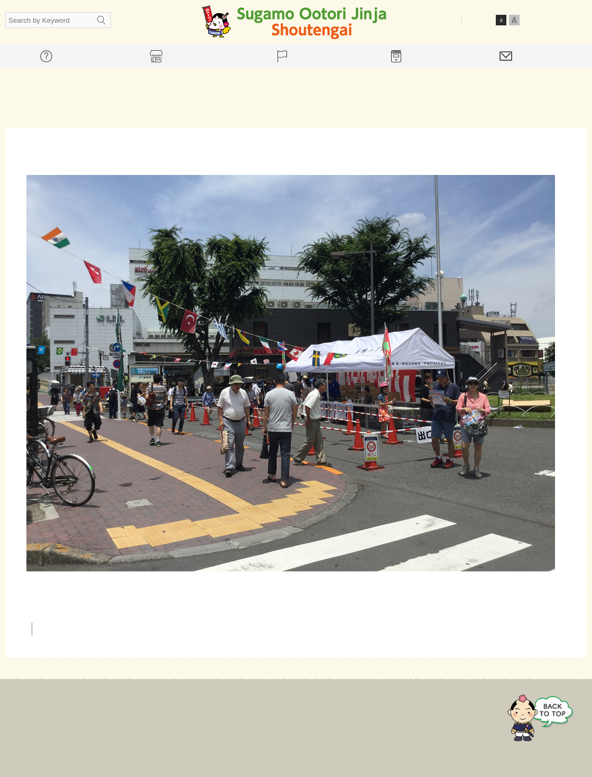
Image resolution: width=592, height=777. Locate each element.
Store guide (266, 715)
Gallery (366, 715)
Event (320, 715)
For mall (209, 715)
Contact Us (421, 715)
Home (161, 715)
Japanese (540, 19)
